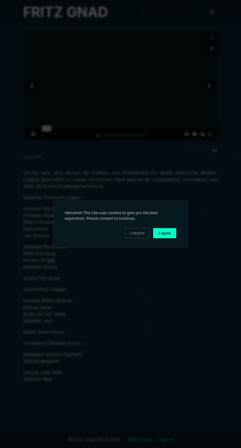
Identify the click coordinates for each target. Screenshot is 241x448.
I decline (137, 232)
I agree (164, 232)
